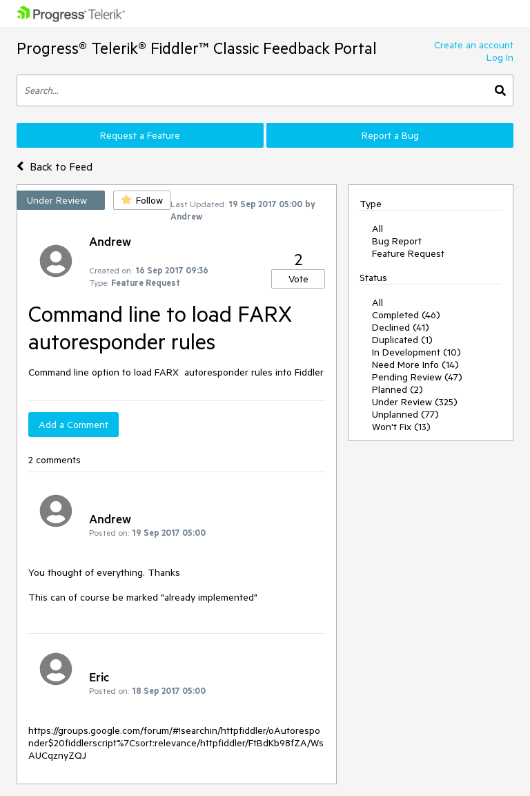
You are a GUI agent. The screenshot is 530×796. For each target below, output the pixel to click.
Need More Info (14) (415, 364)
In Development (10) (416, 352)
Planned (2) (397, 389)
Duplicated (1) (402, 339)
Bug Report (397, 241)
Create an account (473, 45)
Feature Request (408, 253)
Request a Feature (140, 135)
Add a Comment (73, 424)
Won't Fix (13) (401, 426)
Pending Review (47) (417, 377)
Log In (500, 57)
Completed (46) (406, 315)
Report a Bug (390, 135)
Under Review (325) (415, 402)
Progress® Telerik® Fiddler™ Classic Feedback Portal (197, 48)
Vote (298, 279)
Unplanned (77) (405, 414)
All (377, 228)
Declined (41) (400, 327)
